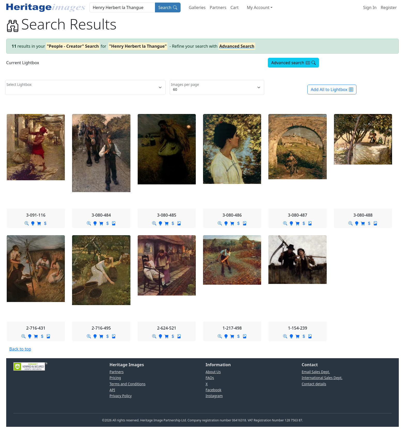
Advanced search (293, 63)
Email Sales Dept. (316, 371)
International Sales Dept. (322, 377)
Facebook (213, 389)
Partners (218, 7)
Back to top (20, 349)
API (112, 389)
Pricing (115, 377)
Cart (234, 7)
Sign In (370, 7)
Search (167, 7)
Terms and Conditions (127, 383)
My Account (258, 7)
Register (389, 7)
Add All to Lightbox (332, 89)
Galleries (197, 7)
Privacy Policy (121, 395)
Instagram (214, 395)
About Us (213, 371)
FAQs (210, 377)
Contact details (314, 383)
